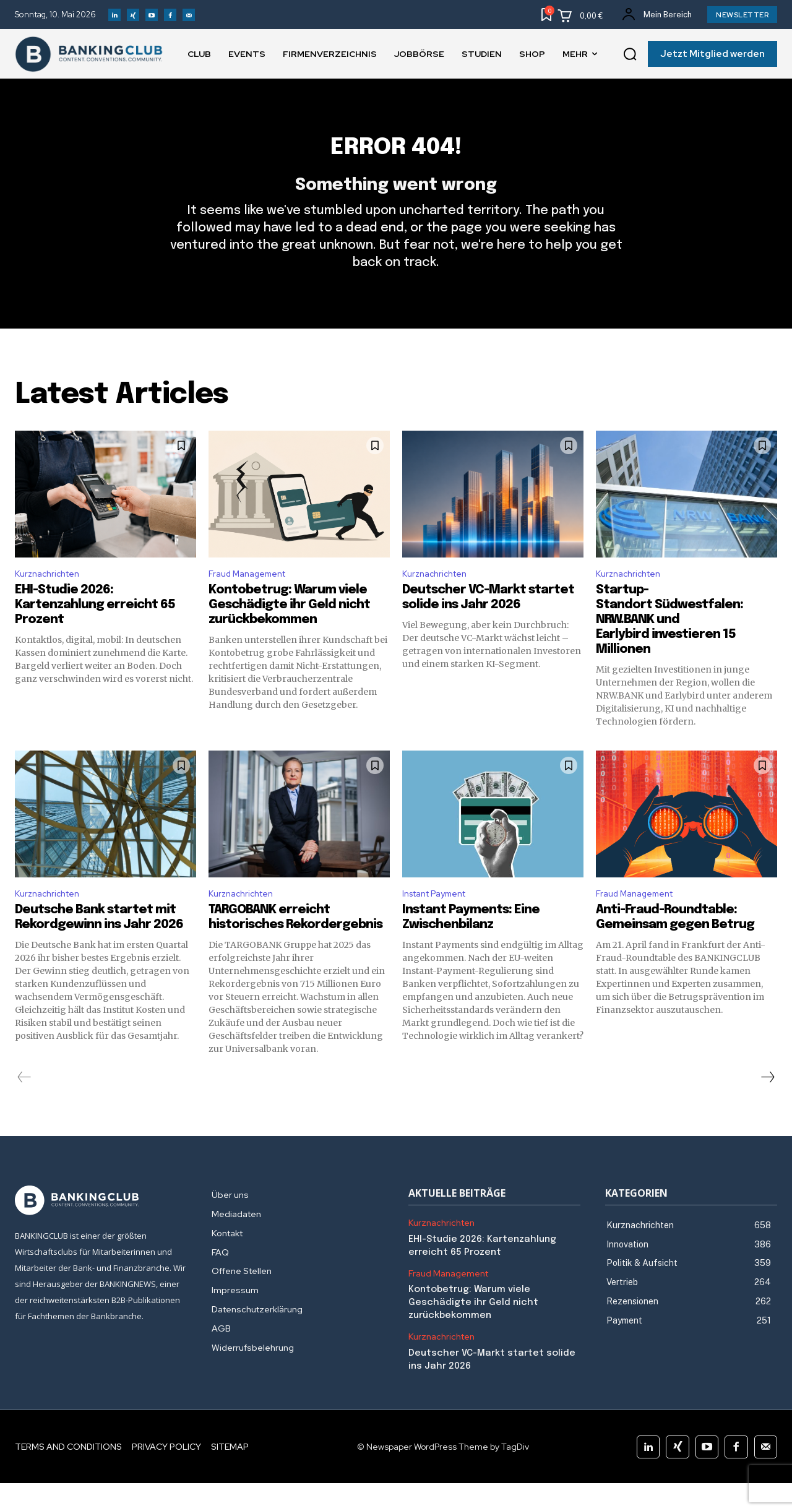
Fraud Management (253, 596)
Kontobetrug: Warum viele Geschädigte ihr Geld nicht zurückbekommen (289, 629)
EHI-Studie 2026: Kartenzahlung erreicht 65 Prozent (95, 629)
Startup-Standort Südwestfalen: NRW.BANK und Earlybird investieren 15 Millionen (669, 644)
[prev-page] (24, 1105)
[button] (630, 54)
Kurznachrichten (51, 596)
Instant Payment (440, 919)
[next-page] (767, 1105)
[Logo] (101, 1228)
